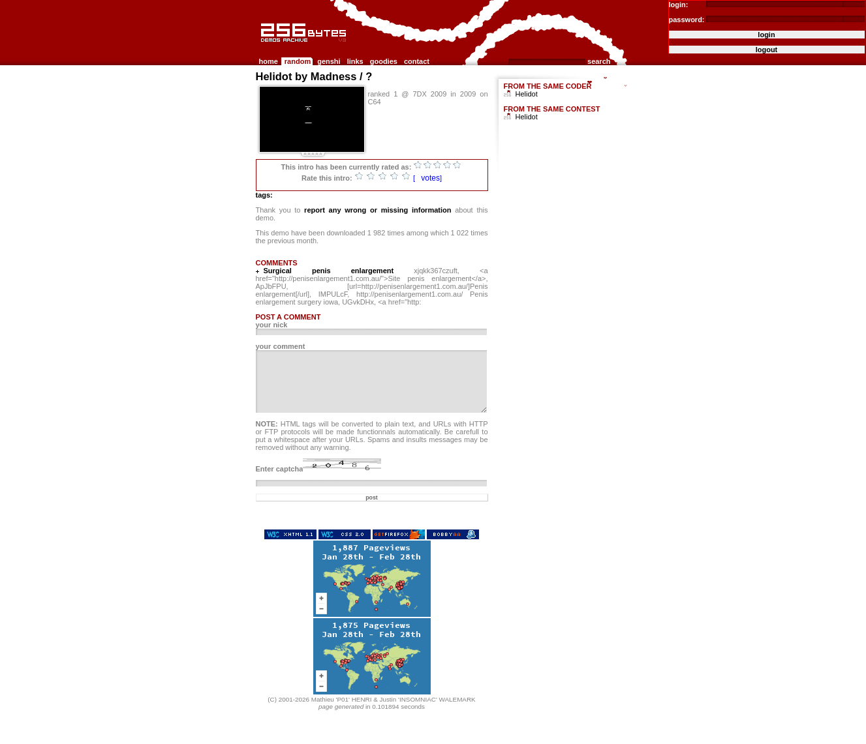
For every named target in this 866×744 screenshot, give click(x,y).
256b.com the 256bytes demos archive (262, 47)
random (298, 61)
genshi (328, 61)
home (268, 61)
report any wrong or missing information (377, 210)
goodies (383, 61)
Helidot (527, 94)
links (355, 61)
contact (416, 61)
